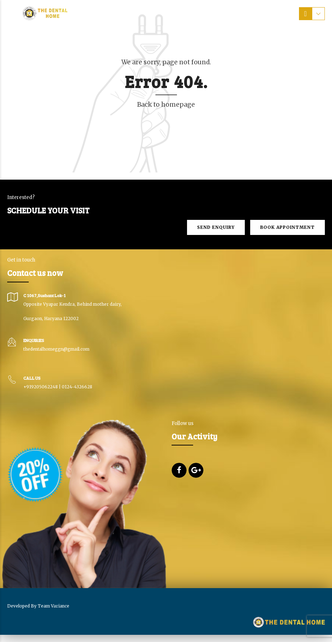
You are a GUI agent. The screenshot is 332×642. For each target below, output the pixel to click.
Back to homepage (166, 104)
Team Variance (53, 606)
